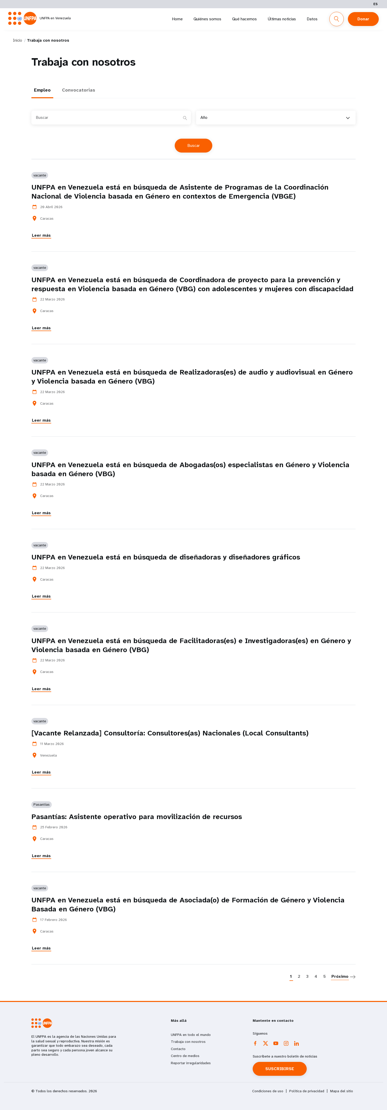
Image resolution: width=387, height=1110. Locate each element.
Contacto (178, 1048)
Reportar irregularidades (191, 1063)
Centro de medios (185, 1055)
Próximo (339, 976)
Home (177, 19)
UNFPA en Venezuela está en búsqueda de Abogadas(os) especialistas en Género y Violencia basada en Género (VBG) (190, 469)
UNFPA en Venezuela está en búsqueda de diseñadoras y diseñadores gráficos (165, 557)
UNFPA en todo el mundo (191, 1034)
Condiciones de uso (267, 1091)
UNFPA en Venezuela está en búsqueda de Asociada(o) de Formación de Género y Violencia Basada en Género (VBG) (188, 904)
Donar (363, 19)
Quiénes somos (207, 19)
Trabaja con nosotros (188, 1041)
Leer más (41, 235)
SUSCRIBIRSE (279, 1068)
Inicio (17, 40)
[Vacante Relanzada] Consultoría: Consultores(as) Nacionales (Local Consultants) (170, 733)
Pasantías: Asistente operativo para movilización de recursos (136, 816)
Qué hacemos (244, 19)
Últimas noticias (282, 19)
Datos (312, 19)
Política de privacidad (306, 1091)
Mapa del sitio (341, 1091)
